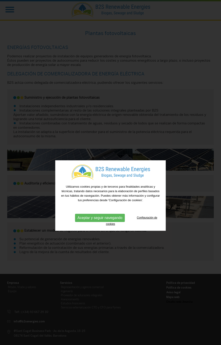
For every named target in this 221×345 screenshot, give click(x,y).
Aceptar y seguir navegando (99, 222)
